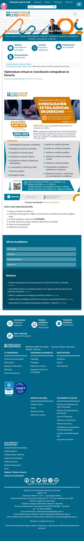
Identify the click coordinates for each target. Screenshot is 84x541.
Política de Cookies (64, 424)
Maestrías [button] (11, 264)
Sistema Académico (51, 202)
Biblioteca (8, 370)
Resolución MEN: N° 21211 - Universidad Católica (42, 496)
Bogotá (47, 2)
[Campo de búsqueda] (40, 7)
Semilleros (61, 359)
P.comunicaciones (18, 79)
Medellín (29, 349)
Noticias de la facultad (14, 66)
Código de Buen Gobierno (14, 455)
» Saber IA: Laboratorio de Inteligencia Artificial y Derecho (33, 295)
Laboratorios (42, 39)
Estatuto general (10, 451)
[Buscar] (54, 6)
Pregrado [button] (11, 254)
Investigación (73, 36)
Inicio (7, 36)
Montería (68, 2)
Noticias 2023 (26, 66)
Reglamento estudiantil (13, 458)
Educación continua (38, 366)
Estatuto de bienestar (12, 465)
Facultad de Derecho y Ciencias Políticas (18, 64)
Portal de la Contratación (14, 476)
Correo (33, 408)
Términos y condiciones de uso (42, 521)
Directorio (32, 39)
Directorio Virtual (37, 411)
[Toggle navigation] (75, 14)
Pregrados (34, 359)
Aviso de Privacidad (64, 417)
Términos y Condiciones (66, 420)
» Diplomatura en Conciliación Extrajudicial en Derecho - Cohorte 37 (37, 303)
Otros (6, 469)
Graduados (53, 36)
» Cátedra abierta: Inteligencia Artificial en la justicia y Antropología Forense (40, 299)
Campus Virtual (37, 404)
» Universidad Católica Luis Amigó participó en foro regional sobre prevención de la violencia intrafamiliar (39, 290)
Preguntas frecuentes (65, 439)
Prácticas (52, 39)
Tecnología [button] (11, 249)
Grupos (59, 363)
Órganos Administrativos (29, 36)
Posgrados (35, 363)
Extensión (44, 36)
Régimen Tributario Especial (15, 472)
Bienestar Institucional (13, 366)
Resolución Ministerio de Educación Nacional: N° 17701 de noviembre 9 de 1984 (42, 498)
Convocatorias (62, 366)
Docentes (62, 36)
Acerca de (14, 36)
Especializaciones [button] (14, 259)
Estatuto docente (11, 462)
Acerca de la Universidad (13, 359)
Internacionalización (12, 373)
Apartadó (37, 2)
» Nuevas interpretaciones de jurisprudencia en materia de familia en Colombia (37, 284)
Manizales (58, 2)
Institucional (9, 363)
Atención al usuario (38, 415)
